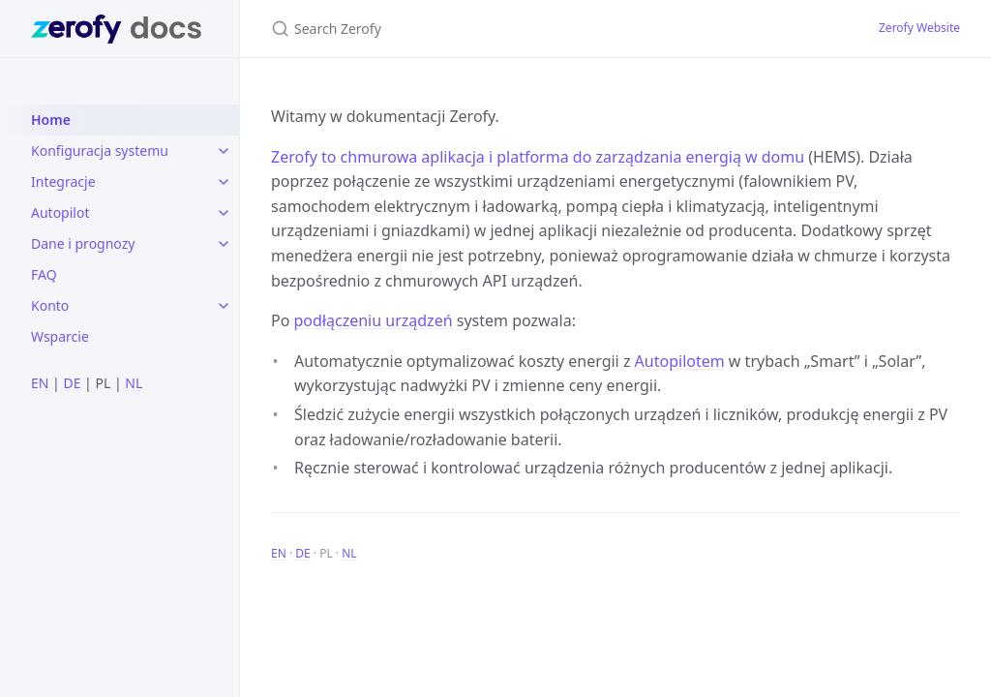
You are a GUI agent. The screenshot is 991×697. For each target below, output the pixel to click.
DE (71, 383)
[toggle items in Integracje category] (223, 182)
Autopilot (60, 212)
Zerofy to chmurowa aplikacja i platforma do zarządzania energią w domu (537, 156)
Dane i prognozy (83, 243)
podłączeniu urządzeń (373, 320)
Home (51, 119)
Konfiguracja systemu (99, 150)
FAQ (44, 274)
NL (133, 383)
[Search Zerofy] (499, 28)
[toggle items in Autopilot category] (223, 212)
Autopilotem (680, 361)
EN (39, 383)
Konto (50, 305)
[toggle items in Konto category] (223, 305)
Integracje (63, 181)
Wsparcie (60, 336)
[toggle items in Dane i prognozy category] (223, 243)
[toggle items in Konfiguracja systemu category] (223, 151)
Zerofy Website (919, 27)
